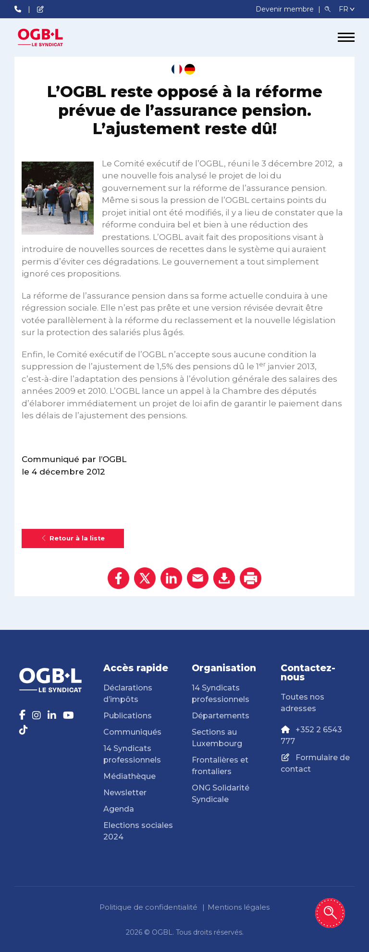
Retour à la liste (73, 538)
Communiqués (132, 732)
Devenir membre (286, 9)
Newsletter (125, 792)
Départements (220, 715)
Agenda (118, 809)
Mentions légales (239, 907)
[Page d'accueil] (50, 37)
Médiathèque (129, 776)
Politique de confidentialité (148, 907)
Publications (127, 715)
